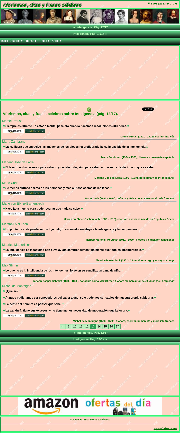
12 (87, 326)
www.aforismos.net (165, 428)
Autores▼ (16, 40)
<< (62, 326)
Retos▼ (44, 40)
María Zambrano (13, 141)
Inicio (4, 40)
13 (93, 326)
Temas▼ (31, 40)
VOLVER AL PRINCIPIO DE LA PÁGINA (90, 419)
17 (117, 326)
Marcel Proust (12, 121)
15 (105, 326)
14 (99, 326)
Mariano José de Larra (18, 162)
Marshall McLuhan (15, 224)
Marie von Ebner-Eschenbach (23, 203)
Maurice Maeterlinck (16, 245)
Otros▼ (57, 40)
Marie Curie (10, 183)
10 (74, 326)
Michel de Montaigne (16, 286)
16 (111, 326)
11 (81, 326)
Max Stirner (10, 265)
